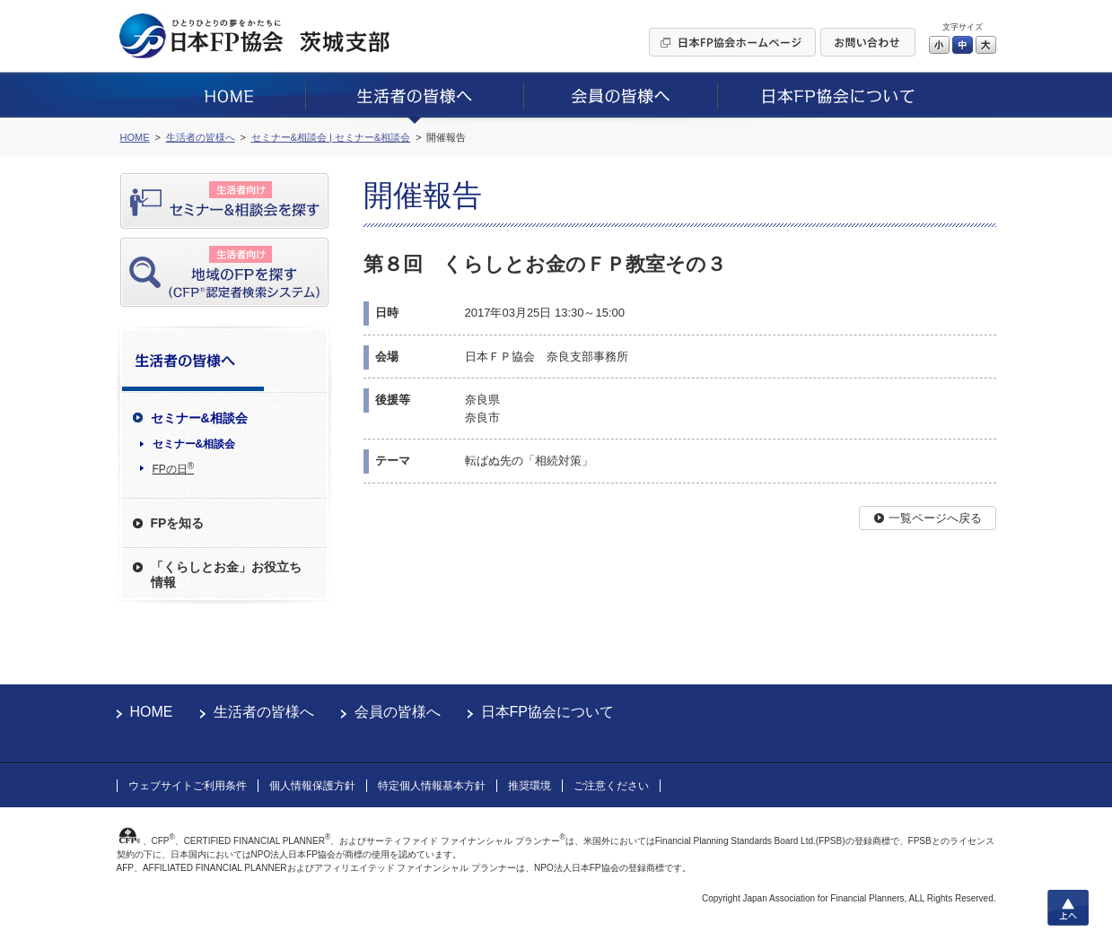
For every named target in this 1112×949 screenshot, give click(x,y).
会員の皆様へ (398, 711)
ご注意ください (611, 785)
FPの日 (174, 468)
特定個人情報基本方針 (432, 785)
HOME (151, 711)
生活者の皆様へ (264, 711)
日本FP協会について (547, 711)
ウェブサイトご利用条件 (187, 785)
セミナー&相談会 (194, 444)
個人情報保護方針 (312, 785)
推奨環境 (529, 785)
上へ (1068, 908)
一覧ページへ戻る (935, 518)
